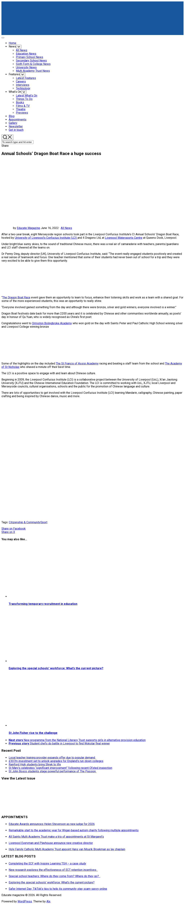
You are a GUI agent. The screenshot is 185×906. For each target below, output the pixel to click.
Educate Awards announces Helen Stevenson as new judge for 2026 (52, 824)
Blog (11, 116)
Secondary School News (31, 60)
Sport (43, 522)
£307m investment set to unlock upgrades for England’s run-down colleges (56, 761)
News (12, 46)
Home (12, 43)
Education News (26, 53)
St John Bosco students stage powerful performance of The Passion (52, 771)
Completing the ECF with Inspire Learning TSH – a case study (47, 863)
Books (20, 102)
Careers (21, 81)
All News (21, 50)
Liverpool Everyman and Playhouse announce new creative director (51, 843)
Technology (23, 88)
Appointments (17, 119)
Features (14, 74)
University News (26, 67)
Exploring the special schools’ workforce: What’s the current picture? (56, 668)
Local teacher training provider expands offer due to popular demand (52, 757)
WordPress (25, 901)
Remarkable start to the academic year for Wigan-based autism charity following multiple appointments (74, 830)
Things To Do (24, 99)
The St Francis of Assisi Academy (77, 363)
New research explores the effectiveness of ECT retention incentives (53, 870)
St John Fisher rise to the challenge (33, 733)
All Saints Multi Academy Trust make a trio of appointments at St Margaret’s (56, 836)
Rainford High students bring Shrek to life (35, 764)
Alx (48, 901)
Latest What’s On (26, 95)
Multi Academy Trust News (33, 71)
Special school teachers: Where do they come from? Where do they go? (54, 876)
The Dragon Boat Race (16, 297)
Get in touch (16, 130)
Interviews (22, 85)
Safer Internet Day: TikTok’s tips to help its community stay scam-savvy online (58, 888)
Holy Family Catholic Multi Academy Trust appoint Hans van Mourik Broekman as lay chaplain (67, 849)
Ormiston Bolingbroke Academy (52, 323)
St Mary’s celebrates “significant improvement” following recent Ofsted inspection (60, 768)
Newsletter (16, 126)
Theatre (20, 109)
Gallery (13, 123)
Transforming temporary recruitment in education (43, 604)
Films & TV (23, 106)
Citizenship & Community (24, 522)
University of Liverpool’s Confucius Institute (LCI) (46, 237)
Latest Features (26, 78)
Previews (22, 112)
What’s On (15, 91)
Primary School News (29, 57)
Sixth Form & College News (33, 64)
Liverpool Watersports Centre (123, 237)
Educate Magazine (28, 228)
